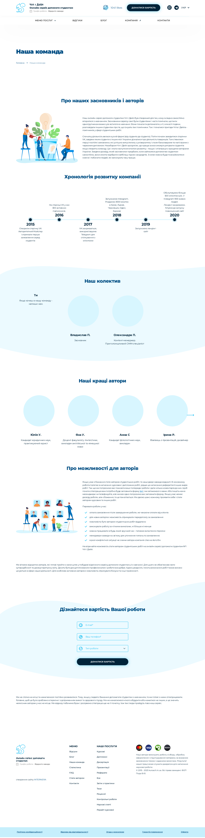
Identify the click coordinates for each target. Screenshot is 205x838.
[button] (193, 419)
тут (142, 491)
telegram (169, 8)
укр (183, 8)
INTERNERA (40, 780)
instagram (176, 8)
